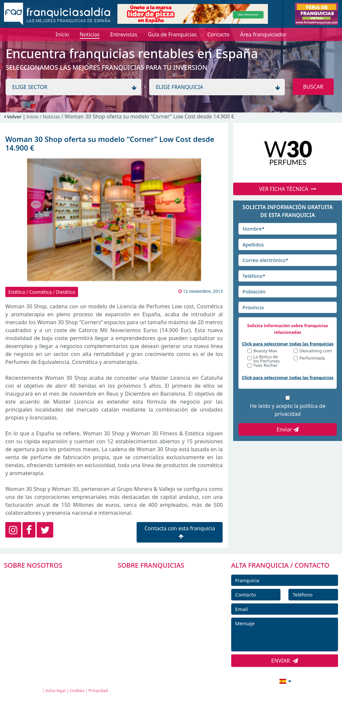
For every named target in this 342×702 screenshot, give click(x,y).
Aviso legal (55, 690)
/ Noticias (50, 116)
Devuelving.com (315, 351)
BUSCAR (313, 86)
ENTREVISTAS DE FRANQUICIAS (164, 636)
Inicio (32, 116)
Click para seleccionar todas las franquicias (287, 344)
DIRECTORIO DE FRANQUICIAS (163, 591)
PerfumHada (312, 358)
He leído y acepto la (287, 409)
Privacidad (98, 690)
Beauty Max (265, 351)
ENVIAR (284, 660)
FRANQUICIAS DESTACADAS (159, 606)
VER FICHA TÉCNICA (287, 189)
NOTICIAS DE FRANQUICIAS (159, 621)
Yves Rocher (265, 365)
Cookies (77, 690)
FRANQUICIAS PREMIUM (156, 577)
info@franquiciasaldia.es (228, 680)
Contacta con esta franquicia (180, 532)
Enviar (288, 429)
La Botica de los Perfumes (266, 359)
